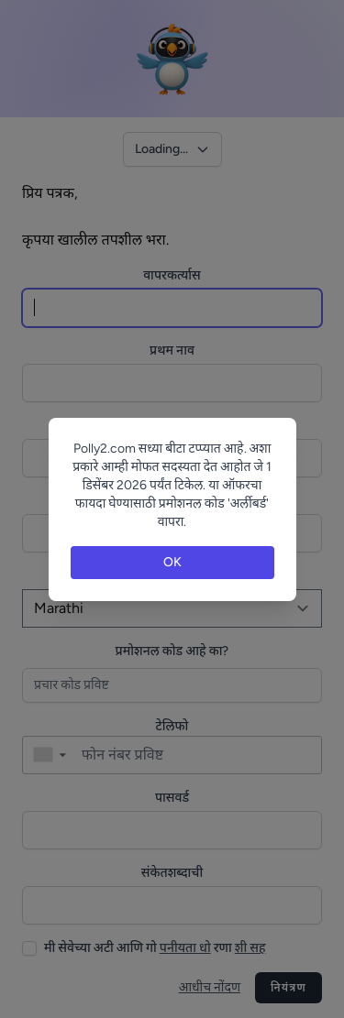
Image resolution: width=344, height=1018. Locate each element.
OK (172, 562)
